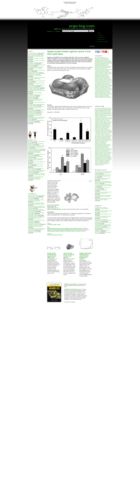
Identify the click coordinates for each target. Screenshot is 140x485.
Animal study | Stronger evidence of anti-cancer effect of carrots (63, 231)
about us (50, 31)
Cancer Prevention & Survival (54, 235)
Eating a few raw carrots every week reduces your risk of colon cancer (65, 229)
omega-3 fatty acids (53, 205)
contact (57, 31)
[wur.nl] (74, 219)
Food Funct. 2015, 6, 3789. (54, 224)
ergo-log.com (81, 26)
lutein (49, 209)
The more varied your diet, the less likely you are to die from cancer (64, 228)
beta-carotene (57, 209)
